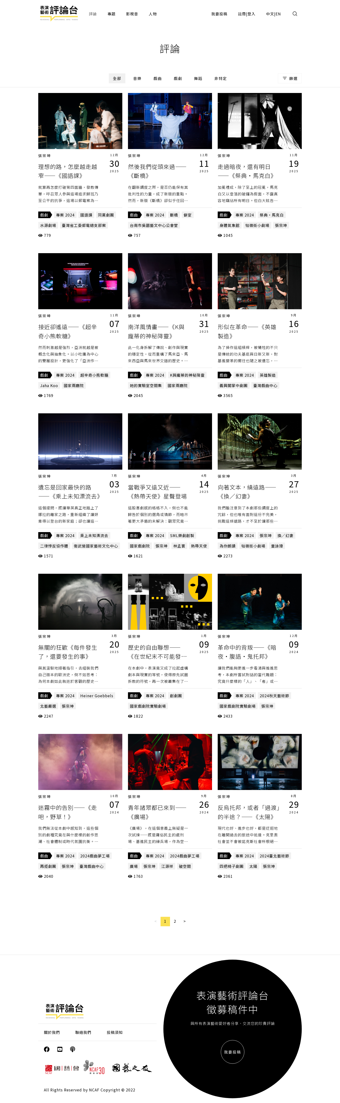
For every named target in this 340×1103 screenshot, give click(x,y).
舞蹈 (198, 78)
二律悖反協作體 (54, 546)
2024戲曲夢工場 (95, 856)
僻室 (188, 215)
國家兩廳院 (74, 385)
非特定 (220, 78)
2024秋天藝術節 (274, 695)
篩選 (290, 78)
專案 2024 (65, 215)
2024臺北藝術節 (274, 856)
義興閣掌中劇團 (234, 385)
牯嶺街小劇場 (257, 225)
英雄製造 (268, 375)
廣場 (134, 866)
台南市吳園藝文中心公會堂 (154, 225)
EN (278, 14)
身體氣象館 (230, 225)
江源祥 (167, 866)
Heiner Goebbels (96, 695)
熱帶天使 (199, 546)
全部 (117, 78)
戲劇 (178, 78)
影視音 (132, 14)
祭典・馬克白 (272, 215)
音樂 (137, 78)
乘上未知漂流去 (94, 535)
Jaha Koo (49, 385)
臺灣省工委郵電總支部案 (84, 225)
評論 (93, 14)
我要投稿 (219, 14)
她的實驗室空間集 (146, 385)
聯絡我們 (83, 1032)
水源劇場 (48, 225)
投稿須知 (115, 1032)
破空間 (185, 866)
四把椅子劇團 (232, 866)
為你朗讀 (228, 546)
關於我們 (52, 1032)
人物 (153, 14)
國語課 (86, 215)
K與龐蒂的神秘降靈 (187, 375)
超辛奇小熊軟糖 (94, 375)
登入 (251, 14)
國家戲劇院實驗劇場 (148, 706)
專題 (111, 14)
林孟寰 (179, 546)
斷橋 (174, 215)
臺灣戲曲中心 (265, 385)
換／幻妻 (285, 535)
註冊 (242, 14)
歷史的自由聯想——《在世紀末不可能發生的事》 (157, 656)
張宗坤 (44, 155)
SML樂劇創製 (182, 535)
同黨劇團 (106, 215)
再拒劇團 (48, 866)
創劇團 (176, 695)
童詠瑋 (277, 546)
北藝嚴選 (48, 706)
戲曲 (157, 78)
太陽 (253, 866)
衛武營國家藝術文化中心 (96, 546)
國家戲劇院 (140, 546)
